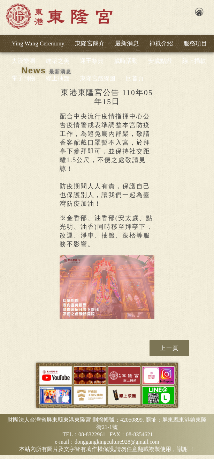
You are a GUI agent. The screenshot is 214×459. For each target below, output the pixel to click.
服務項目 (195, 43)
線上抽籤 (57, 78)
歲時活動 (126, 61)
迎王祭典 (92, 61)
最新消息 (127, 43)
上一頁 (169, 348)
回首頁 (135, 78)
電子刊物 (23, 78)
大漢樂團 (23, 61)
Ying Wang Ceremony (38, 43)
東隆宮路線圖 (97, 78)
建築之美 (57, 61)
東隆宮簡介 (90, 43)
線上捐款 (194, 61)
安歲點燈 (160, 61)
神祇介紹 (161, 43)
